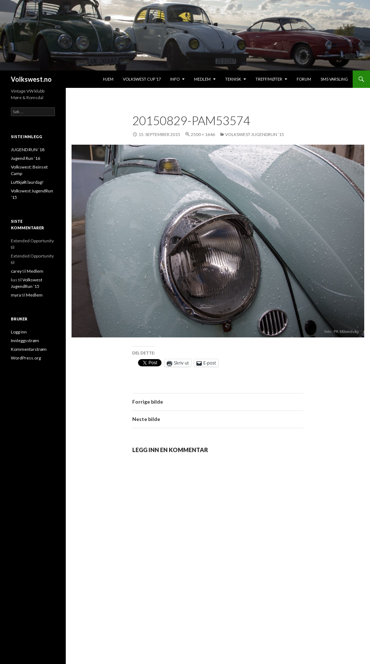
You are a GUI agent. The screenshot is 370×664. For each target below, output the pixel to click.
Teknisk (233, 79)
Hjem (108, 79)
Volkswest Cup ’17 (142, 79)
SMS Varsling (334, 79)
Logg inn (19, 332)
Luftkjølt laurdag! (27, 182)
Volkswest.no (31, 79)
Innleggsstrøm (25, 340)
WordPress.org (26, 358)
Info (175, 79)
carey (16, 271)
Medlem (202, 79)
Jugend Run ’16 (25, 158)
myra (16, 295)
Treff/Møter (268, 79)
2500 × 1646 (203, 134)
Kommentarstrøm (29, 349)
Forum (304, 79)
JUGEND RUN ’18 (27, 149)
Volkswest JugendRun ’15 (254, 134)
